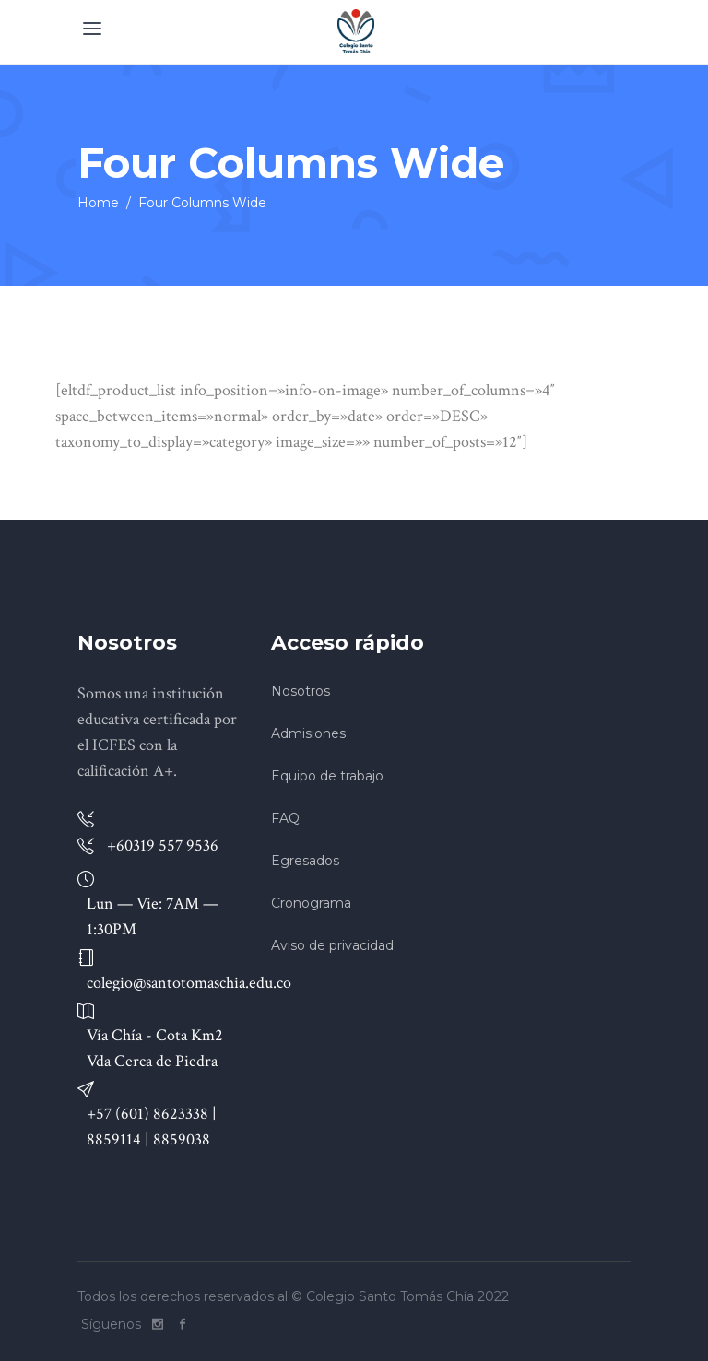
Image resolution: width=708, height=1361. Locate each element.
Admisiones (308, 733)
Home (98, 202)
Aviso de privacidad (332, 945)
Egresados (305, 860)
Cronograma (311, 903)
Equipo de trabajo (327, 776)
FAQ (285, 818)
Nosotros (300, 691)
